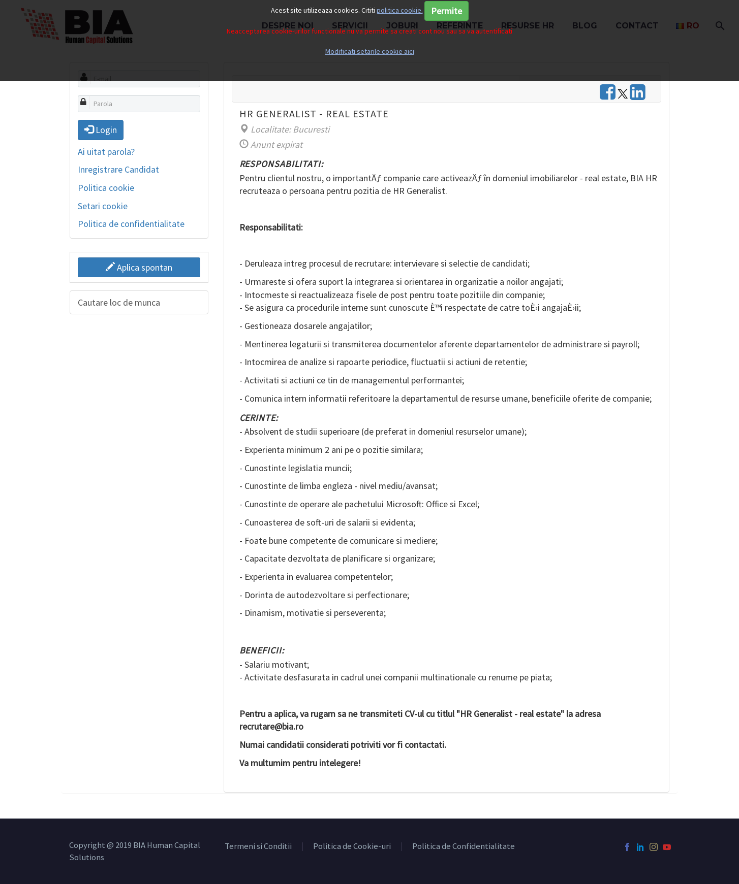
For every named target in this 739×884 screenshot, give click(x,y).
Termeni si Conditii (258, 846)
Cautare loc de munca (119, 302)
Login (100, 130)
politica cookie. (400, 10)
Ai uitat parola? (106, 151)
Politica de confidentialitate (131, 224)
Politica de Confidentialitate (463, 846)
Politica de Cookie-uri (352, 846)
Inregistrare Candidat (118, 169)
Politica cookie (106, 187)
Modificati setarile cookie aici (369, 51)
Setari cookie (103, 206)
